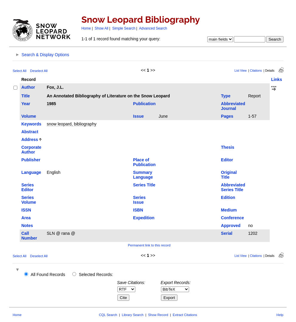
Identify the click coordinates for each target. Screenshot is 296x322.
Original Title (229, 175)
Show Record (158, 315)
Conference (232, 217)
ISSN (26, 210)
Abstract (29, 131)
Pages (227, 116)
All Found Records (48, 274)
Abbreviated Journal (233, 106)
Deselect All (38, 71)
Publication (144, 103)
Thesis (227, 147)
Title (25, 95)
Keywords (31, 124)
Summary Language (143, 175)
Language (31, 172)
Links (276, 79)
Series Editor (27, 187)
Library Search (133, 315)
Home (86, 28)
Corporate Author (31, 149)
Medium (229, 210)
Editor (227, 159)
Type (226, 95)
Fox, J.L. (55, 87)
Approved (230, 225)
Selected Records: (96, 274)
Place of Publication (144, 162)
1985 (51, 103)
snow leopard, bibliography (71, 124)
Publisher (30, 159)
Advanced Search (153, 28)
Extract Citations (185, 315)
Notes (27, 225)
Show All (101, 28)
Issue (138, 116)
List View (240, 70)
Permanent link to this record (149, 245)
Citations (256, 70)
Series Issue (139, 200)
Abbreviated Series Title (233, 187)
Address (29, 139)
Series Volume (28, 200)
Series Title (144, 185)
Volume (28, 116)
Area (25, 217)
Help (280, 315)
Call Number (29, 235)
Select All (19, 71)
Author (28, 87)
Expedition (144, 217)
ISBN (138, 210)
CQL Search (108, 315)
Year (25, 103)
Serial (226, 233)
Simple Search (123, 28)
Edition (228, 197)
